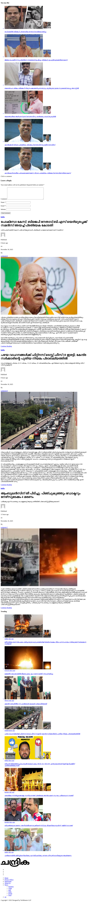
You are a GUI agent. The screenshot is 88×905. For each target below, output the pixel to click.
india (9, 894)
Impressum (8, 884)
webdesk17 (4, 530)
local (9, 897)
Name (3, 204)
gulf (9, 892)
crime (10, 890)
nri (5, 899)
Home (6, 880)
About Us (8, 885)
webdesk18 (4, 258)
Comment (4, 201)
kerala (10, 896)
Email (3, 208)
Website (3, 212)
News (6, 887)
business (11, 889)
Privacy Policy (9, 882)
